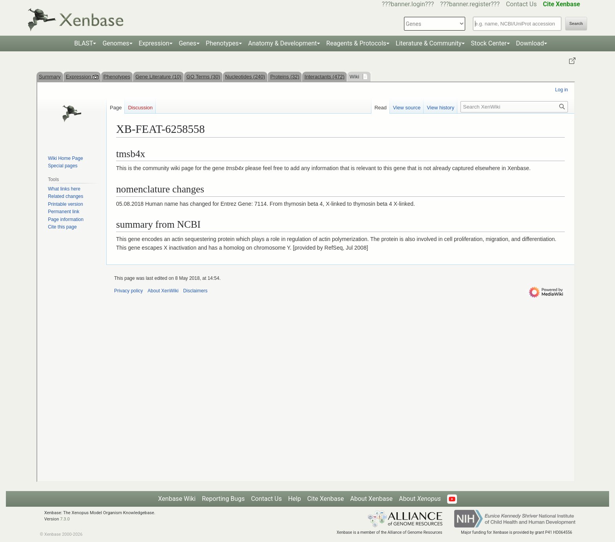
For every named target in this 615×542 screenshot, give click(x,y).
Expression (154, 43)
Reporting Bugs (223, 498)
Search (576, 23)
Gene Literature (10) (158, 77)
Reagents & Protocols (356, 43)
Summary (50, 77)
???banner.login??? (408, 4)
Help (294, 498)
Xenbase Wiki (177, 498)
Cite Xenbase (325, 498)
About (420, 498)
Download (530, 43)
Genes (188, 43)
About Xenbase (371, 498)
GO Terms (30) (203, 77)
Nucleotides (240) (245, 77)
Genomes (115, 43)
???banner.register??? (470, 4)
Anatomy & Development (282, 43)
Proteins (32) (284, 77)
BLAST (83, 43)
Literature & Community (429, 43)
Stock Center (489, 43)
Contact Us (521, 4)
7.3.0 (65, 519)
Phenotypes (222, 43)
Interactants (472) (324, 77)
